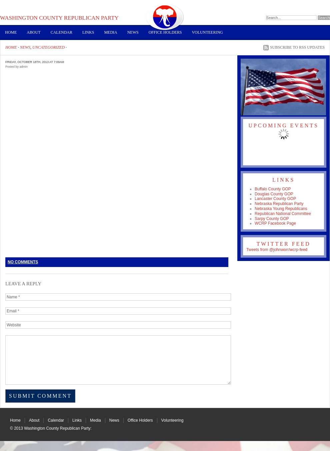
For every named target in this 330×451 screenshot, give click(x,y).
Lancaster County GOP (275, 198)
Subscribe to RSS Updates (297, 47)
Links (88, 32)
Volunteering (207, 32)
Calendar (61, 32)
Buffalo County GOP (273, 189)
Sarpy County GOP (272, 218)
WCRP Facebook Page (275, 223)
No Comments (23, 262)
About (33, 32)
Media (110, 32)
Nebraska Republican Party (279, 203)
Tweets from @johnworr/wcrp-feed (276, 249)
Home (11, 32)
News (133, 32)
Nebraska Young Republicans (281, 208)
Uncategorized (48, 47)
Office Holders (165, 32)
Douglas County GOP (274, 194)
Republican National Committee (283, 213)
